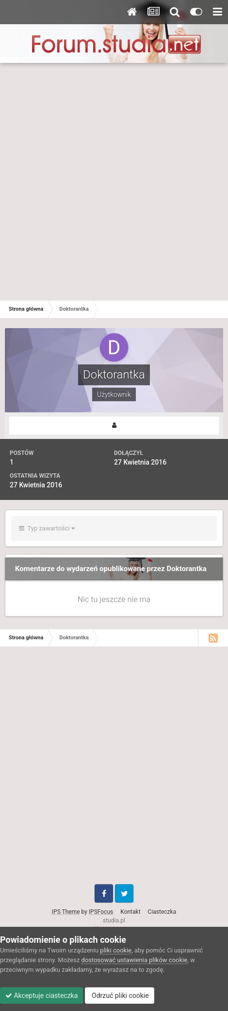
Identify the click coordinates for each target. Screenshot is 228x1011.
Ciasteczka (162, 911)
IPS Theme (66, 911)
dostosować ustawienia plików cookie (134, 960)
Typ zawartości (47, 528)
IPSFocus (101, 911)
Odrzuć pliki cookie (119, 995)
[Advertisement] (114, 181)
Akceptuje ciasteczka (41, 995)
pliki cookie (115, 950)
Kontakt (130, 911)
